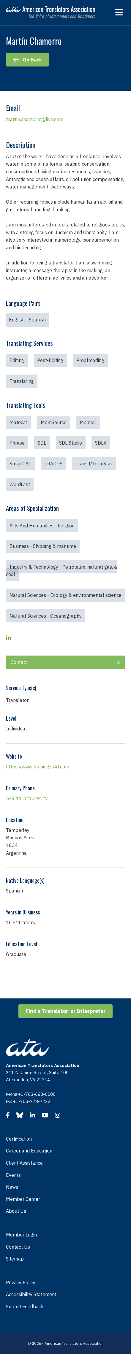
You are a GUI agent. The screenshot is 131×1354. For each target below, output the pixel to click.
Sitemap (15, 1259)
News (12, 1187)
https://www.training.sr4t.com (37, 767)
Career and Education (29, 1151)
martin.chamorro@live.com (34, 119)
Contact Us (18, 1247)
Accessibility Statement (31, 1294)
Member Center (23, 1199)
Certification (19, 1139)
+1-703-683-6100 (37, 1094)
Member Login (21, 1235)
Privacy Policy (20, 1282)
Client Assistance (24, 1163)
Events (13, 1175)
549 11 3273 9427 (27, 798)
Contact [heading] (19, 662)
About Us (16, 1211)
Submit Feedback (25, 1306)
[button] (118, 662)
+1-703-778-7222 (31, 1101)
